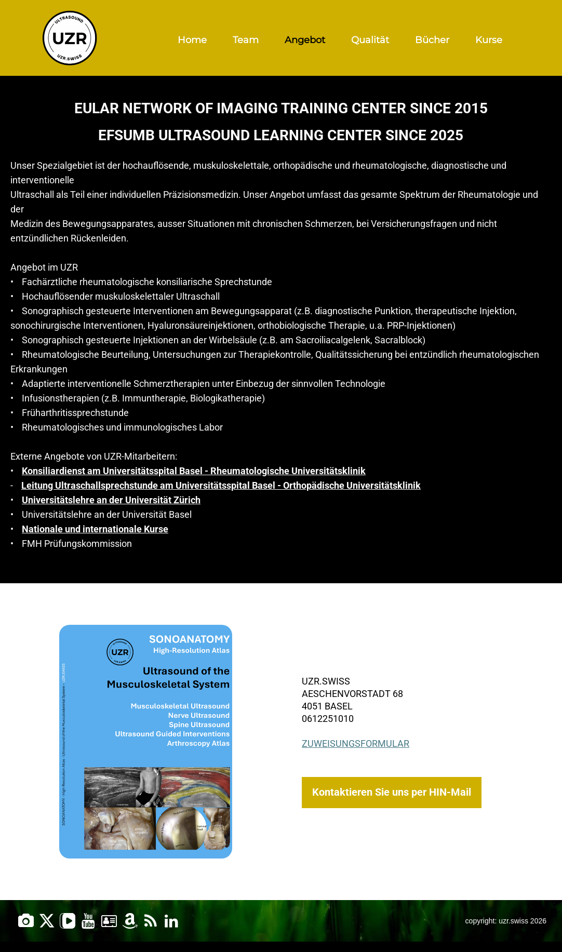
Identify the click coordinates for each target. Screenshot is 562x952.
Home (192, 40)
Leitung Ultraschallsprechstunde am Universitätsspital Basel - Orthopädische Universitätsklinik (221, 485)
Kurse (488, 40)
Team (246, 40)
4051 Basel (327, 706)
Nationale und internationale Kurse (95, 529)
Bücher (432, 40)
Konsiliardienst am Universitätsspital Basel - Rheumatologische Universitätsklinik (194, 470)
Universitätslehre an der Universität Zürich (111, 499)
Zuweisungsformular (355, 743)
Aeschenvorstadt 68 (352, 693)
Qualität (370, 40)
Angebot (305, 40)
